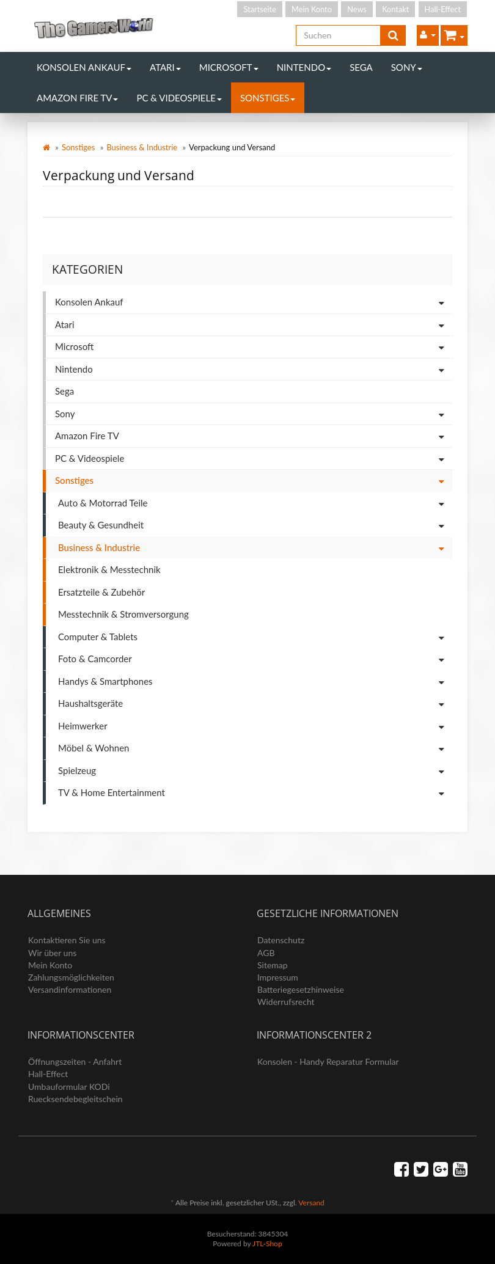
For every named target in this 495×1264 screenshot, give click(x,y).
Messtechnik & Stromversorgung (123, 613)
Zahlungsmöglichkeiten (71, 977)
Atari (165, 67)
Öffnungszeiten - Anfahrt (75, 1061)
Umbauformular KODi (69, 1086)
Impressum (277, 977)
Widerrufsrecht (286, 1001)
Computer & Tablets (255, 637)
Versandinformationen (69, 989)
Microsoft (228, 67)
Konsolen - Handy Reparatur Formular (328, 1061)
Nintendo (304, 67)
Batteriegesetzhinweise (300, 989)
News (357, 9)
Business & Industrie (141, 147)
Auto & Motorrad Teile (255, 503)
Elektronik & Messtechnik (109, 569)
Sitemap (272, 965)
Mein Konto (312, 9)
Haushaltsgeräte (255, 704)
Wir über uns (52, 953)
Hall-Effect (443, 9)
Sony (406, 67)
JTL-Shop (267, 1243)
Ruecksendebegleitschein (75, 1099)
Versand (311, 1202)
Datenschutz (280, 940)
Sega (361, 67)
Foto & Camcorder (255, 659)
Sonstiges (268, 97)
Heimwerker (255, 726)
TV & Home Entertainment (255, 793)
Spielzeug (255, 771)
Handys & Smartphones (255, 682)
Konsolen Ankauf (84, 67)
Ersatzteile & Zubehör (101, 591)
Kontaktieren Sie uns (67, 940)
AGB (266, 953)
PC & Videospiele (178, 97)
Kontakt (395, 9)
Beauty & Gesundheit (255, 525)
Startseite (259, 9)
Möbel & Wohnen (255, 748)
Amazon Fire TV (77, 97)
